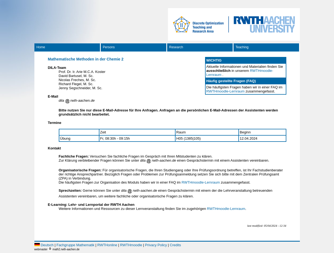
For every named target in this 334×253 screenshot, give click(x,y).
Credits (175, 245)
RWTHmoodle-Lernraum (225, 91)
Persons (109, 47)
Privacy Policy (156, 245)
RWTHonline (107, 245)
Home (41, 47)
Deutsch (47, 245)
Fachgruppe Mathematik (75, 245)
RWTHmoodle (131, 245)
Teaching (242, 47)
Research (176, 47)
